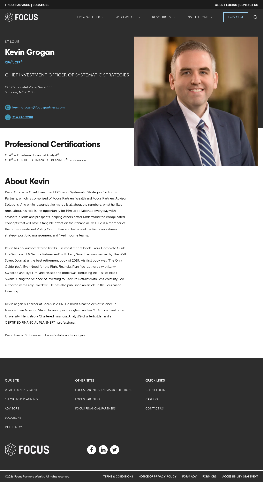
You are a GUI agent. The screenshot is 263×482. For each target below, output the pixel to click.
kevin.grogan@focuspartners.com (38, 107)
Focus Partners (87, 399)
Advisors (12, 408)
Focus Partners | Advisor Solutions (103, 390)
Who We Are (128, 18)
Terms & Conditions (118, 476)
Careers (151, 399)
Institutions (199, 18)
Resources (163, 18)
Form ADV (189, 476)
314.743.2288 (22, 117)
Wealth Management (21, 390)
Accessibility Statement (240, 476)
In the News (14, 427)
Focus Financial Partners (95, 408)
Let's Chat (235, 17)
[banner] (28, 17)
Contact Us (154, 408)
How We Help (90, 18)
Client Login (155, 390)
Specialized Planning (21, 399)
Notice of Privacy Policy (157, 476)
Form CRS (209, 476)
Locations (13, 418)
